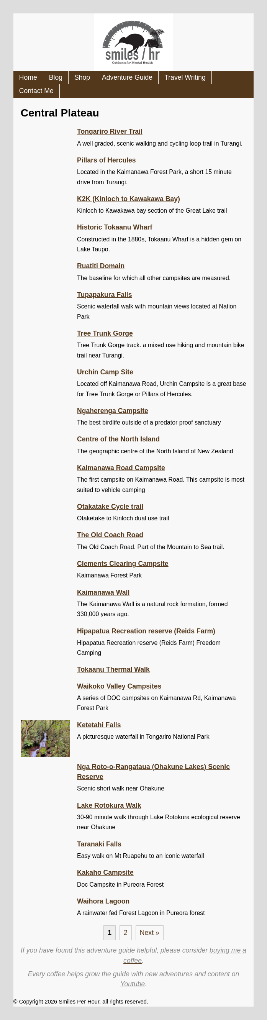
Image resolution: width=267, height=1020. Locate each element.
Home (28, 77)
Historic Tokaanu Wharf (114, 227)
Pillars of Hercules (106, 160)
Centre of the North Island (118, 439)
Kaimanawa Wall (103, 592)
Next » (149, 932)
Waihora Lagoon (103, 901)
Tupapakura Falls (104, 294)
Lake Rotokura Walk (109, 805)
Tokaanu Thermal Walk (113, 669)
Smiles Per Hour (79, 1002)
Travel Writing (185, 77)
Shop (82, 77)
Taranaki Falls (99, 844)
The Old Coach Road (110, 535)
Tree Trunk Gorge (105, 333)
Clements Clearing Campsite (123, 563)
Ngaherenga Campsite (112, 411)
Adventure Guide (127, 77)
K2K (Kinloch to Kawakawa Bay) (128, 199)
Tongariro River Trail (110, 131)
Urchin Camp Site (105, 372)
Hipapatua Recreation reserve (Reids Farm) (146, 631)
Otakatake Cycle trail (110, 506)
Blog (55, 77)
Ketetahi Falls (99, 725)
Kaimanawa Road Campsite (121, 468)
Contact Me (36, 91)
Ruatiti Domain (100, 266)
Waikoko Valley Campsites (119, 686)
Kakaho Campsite (105, 872)
